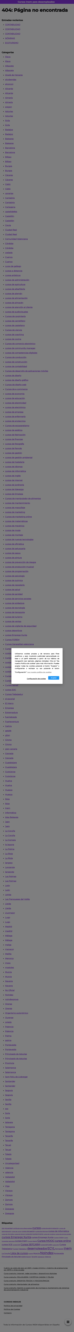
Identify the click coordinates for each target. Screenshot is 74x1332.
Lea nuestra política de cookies (39, 672)
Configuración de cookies (36, 679)
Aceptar (54, 678)
